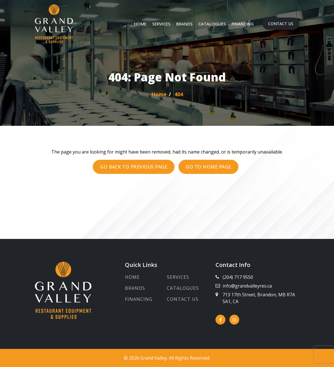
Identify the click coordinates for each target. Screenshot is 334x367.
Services (161, 24)
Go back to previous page (133, 167)
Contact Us (280, 23)
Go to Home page (208, 167)
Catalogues (212, 24)
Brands (184, 24)
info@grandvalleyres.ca (247, 286)
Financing (243, 24)
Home (140, 24)
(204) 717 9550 (238, 277)
